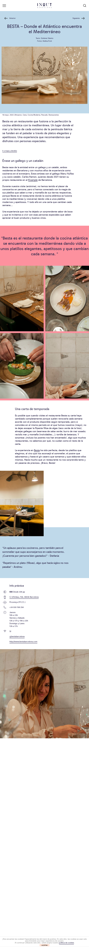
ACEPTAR (45, 945)
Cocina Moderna (34, 115)
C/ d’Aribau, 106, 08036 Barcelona (24, 596)
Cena (25, 115)
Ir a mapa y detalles (9, 150)
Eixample (33, 179)
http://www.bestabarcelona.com (23, 641)
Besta (37, 450)
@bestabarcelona (17, 636)
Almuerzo (18, 115)
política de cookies (66, 942)
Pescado (44, 115)
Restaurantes (54, 115)
